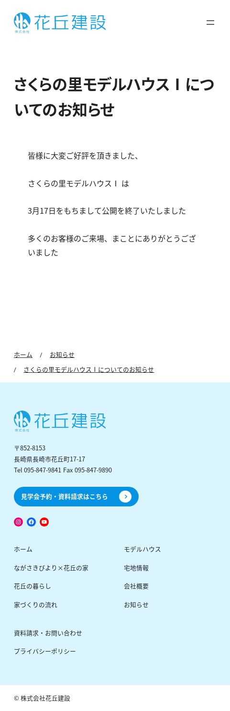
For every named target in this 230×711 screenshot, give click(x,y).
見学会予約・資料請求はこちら (64, 497)
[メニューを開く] (210, 22)
